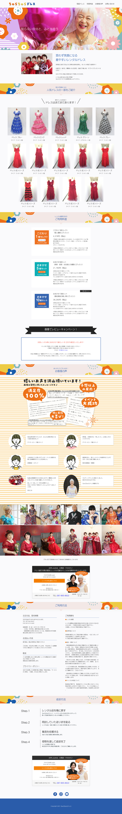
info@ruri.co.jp (63, 342)
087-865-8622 (63, 587)
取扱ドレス (80, 4)
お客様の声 (99, 4)
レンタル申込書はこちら (49, 572)
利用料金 (90, 4)
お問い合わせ (109, 4)
